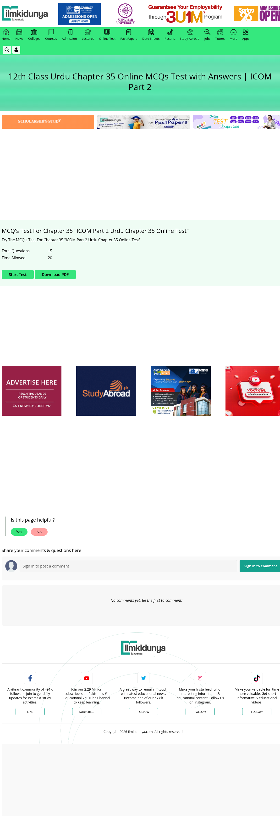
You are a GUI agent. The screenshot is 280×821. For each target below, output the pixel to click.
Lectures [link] (88, 35)
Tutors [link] (220, 35)
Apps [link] (245, 35)
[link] (83, 14)
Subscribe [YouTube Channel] (86, 712)
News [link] (19, 35)
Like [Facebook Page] (30, 712)
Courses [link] (51, 35)
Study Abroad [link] (189, 35)
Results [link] (170, 35)
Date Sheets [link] (151, 35)
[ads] (31, 391)
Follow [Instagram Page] (200, 712)
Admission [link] (69, 35)
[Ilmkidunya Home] (28, 14)
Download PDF (55, 274)
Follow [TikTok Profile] (257, 712)
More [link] (233, 35)
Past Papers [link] (128, 35)
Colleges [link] (34, 35)
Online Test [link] (107, 35)
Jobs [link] (207, 35)
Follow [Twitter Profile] (143, 712)
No (39, 531)
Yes (19, 531)
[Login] (16, 50)
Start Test (18, 274)
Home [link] (6, 35)
